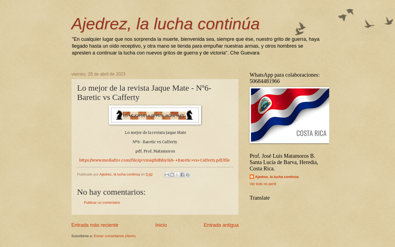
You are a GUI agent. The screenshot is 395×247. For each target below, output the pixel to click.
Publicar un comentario (102, 202)
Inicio (161, 225)
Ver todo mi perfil (263, 184)
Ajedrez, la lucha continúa (165, 24)
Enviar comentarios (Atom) (115, 236)
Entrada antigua (221, 225)
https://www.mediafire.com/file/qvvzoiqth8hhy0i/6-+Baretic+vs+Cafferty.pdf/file (154, 160)
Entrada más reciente (94, 225)
